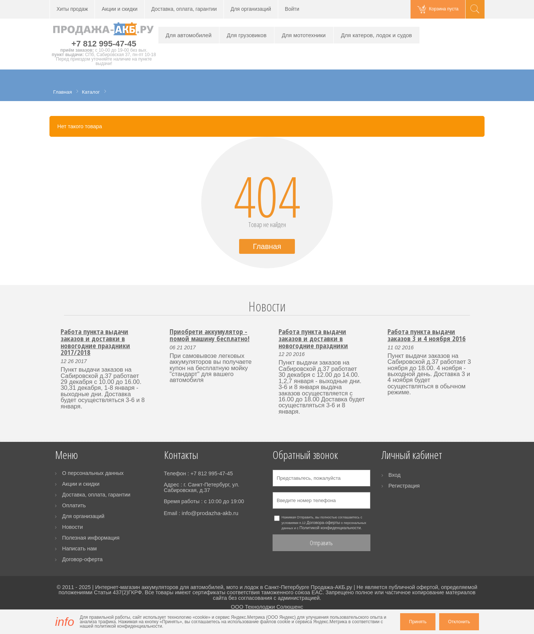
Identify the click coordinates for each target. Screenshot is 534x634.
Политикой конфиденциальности (330, 527)
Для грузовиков (247, 35)
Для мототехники (304, 35)
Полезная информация (90, 538)
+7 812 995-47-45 (103, 43)
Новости (267, 306)
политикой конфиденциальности (128, 626)
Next (474, 315)
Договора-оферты (323, 522)
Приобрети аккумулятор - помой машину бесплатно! (210, 335)
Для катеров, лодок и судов (376, 35)
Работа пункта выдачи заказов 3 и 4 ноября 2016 (426, 335)
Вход (395, 475)
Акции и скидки (119, 9)
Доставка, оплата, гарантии (184, 9)
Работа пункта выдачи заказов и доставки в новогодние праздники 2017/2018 (95, 342)
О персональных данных (93, 473)
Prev (59, 315)
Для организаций (251, 9)
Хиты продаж (72, 9)
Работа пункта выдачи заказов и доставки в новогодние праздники (313, 338)
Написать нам (79, 548)
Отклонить (459, 621)
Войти (292, 9)
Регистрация (404, 486)
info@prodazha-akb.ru (209, 513)
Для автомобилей (189, 35)
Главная (267, 246)
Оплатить (74, 505)
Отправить (321, 542)
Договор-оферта (82, 559)
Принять (418, 621)
